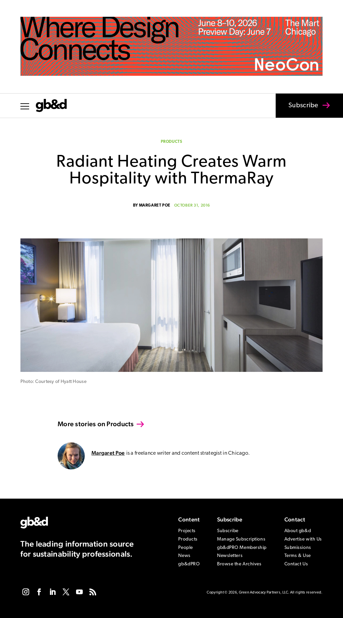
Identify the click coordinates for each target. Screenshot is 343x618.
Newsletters (230, 555)
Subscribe (299, 110)
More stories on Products (96, 424)
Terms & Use (297, 555)
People (185, 547)
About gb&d (297, 530)
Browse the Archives (239, 564)
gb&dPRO (189, 564)
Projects (186, 530)
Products (172, 142)
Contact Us (296, 564)
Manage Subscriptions (241, 539)
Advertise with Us (303, 539)
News (184, 555)
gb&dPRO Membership (242, 547)
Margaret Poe (154, 206)
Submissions (297, 547)
